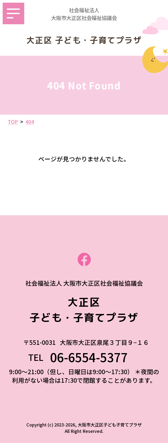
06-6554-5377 (95, 357)
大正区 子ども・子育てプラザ (84, 40)
